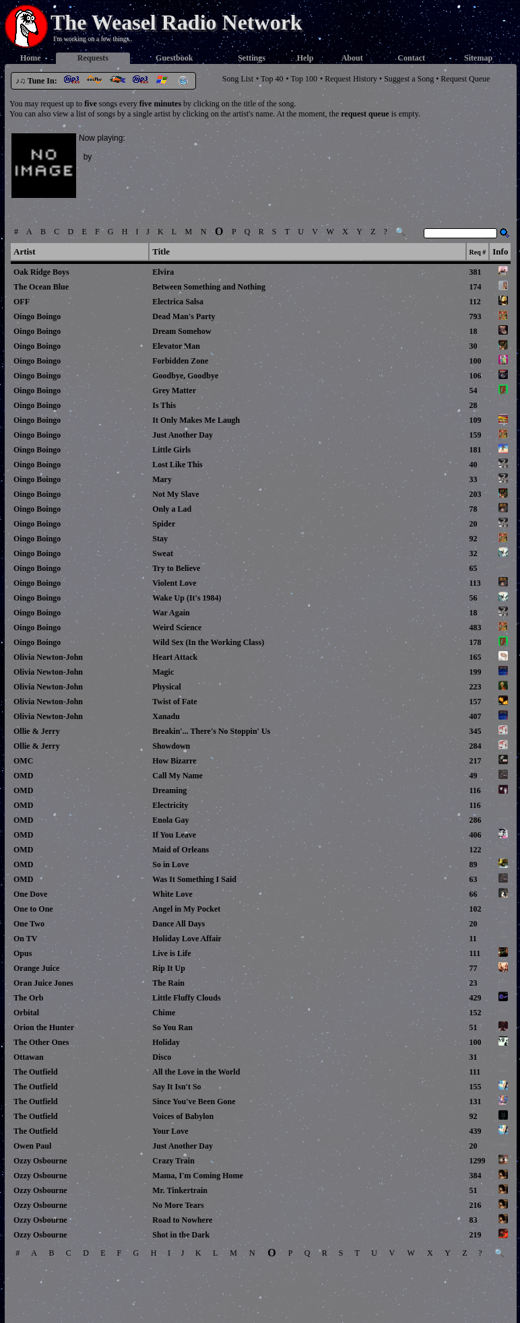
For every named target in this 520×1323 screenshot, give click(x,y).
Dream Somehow (181, 331)
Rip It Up (168, 968)
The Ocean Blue (41, 287)
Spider (163, 524)
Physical (166, 686)
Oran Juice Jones (43, 983)
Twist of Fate (174, 701)
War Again (170, 612)
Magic (163, 672)
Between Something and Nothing (208, 287)
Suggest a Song (409, 78)
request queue (365, 113)
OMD (23, 775)
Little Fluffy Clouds (186, 998)
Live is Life (171, 953)
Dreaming (169, 790)
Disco (161, 1057)
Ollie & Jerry (36, 731)
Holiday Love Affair (186, 938)
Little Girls (171, 449)
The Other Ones (41, 1042)
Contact (411, 58)
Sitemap (478, 58)
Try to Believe (176, 568)
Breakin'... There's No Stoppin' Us (211, 731)
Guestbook (174, 58)
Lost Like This (177, 464)
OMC (23, 761)
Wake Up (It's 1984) (186, 598)
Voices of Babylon (183, 1116)
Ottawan (28, 1057)
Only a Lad (171, 509)
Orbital (26, 1012)
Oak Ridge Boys (41, 272)
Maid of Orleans (180, 849)
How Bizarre (174, 761)
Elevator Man (176, 346)
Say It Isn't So (176, 1086)
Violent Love (174, 583)
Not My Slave (175, 494)
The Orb (28, 998)
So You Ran (172, 1027)
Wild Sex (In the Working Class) (208, 642)
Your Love (170, 1131)
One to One (33, 909)
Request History (351, 78)
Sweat (162, 553)
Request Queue (465, 78)
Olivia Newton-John (48, 657)
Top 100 (305, 78)
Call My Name (177, 775)
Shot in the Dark (180, 1235)
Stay (160, 538)
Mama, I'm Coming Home (197, 1175)
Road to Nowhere (182, 1220)
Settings (251, 58)
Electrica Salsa (177, 301)
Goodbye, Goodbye (185, 375)
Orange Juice (36, 968)
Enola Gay (170, 820)
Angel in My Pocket (186, 909)
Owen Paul (32, 1146)
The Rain (168, 983)
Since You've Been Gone (193, 1101)
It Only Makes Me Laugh (196, 420)
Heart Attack (174, 657)
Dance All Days (178, 923)
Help (305, 58)
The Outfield (35, 1072)
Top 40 (272, 78)
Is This (164, 405)
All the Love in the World (196, 1072)
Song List (238, 78)
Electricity (170, 805)
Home (30, 58)
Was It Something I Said (194, 879)
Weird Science (176, 627)
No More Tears (177, 1205)
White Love (172, 894)
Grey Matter (174, 390)
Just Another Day (182, 435)
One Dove (30, 894)
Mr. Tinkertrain (179, 1190)
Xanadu (166, 716)
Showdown (171, 746)
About (352, 58)
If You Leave (174, 835)
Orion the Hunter (43, 1027)
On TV (25, 938)
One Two (28, 923)
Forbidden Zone (180, 361)
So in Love (170, 864)
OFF (21, 301)
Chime (163, 1012)
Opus (22, 953)
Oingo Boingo (37, 316)
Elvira (163, 272)
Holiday (166, 1042)
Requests (92, 58)
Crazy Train (173, 1160)
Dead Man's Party (183, 316)
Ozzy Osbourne (40, 1160)
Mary (162, 479)
